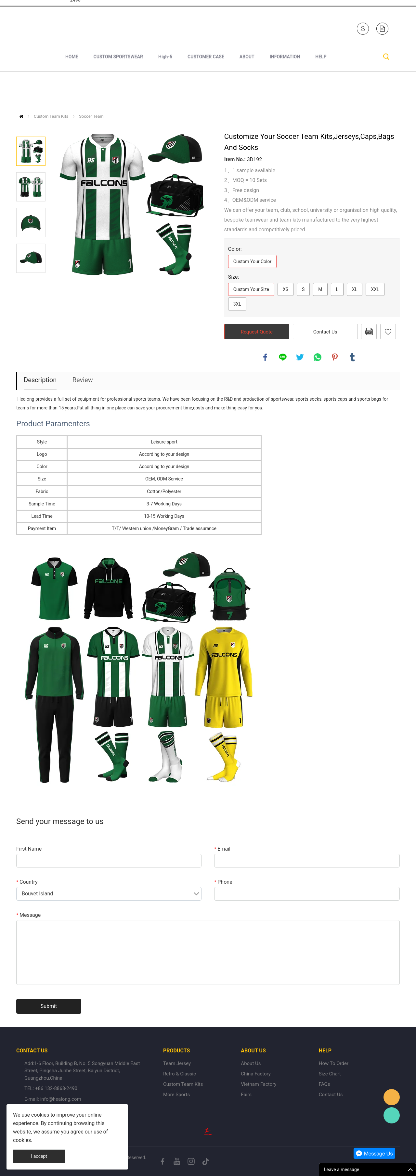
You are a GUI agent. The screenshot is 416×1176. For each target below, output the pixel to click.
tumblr (352, 357)
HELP (320, 91)
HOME (71, 91)
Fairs (246, 1094)
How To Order (333, 1063)
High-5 (165, 91)
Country (27, 882)
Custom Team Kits (51, 116)
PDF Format (369, 331)
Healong (392, 1097)
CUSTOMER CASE (206, 91)
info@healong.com (60, 1099)
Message (28, 915)
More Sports (176, 1094)
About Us (251, 1063)
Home (21, 116)
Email (222, 849)
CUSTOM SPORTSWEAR (118, 91)
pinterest (335, 357)
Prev (31, 127)
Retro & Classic (179, 1074)
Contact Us (325, 332)
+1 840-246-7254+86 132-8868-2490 (85, 27)
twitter (300, 357)
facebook (265, 357)
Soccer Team (91, 116)
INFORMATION (285, 91)
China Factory (256, 1074)
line (283, 357)
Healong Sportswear (230, 27)
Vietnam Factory (258, 1084)
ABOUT (247, 91)
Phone (223, 882)
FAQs (324, 1084)
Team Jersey (177, 1063)
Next (31, 282)
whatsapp (317, 357)
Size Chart (330, 1074)
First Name (29, 849)
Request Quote (257, 332)
